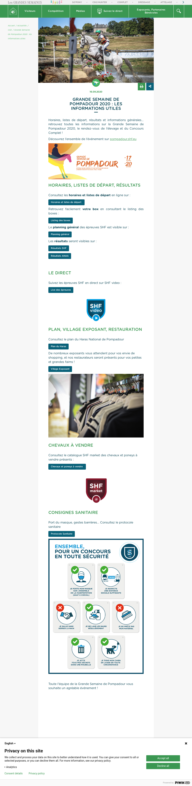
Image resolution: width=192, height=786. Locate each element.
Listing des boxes (60, 220)
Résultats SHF (59, 248)
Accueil (11, 26)
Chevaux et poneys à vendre (67, 466)
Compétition (56, 11)
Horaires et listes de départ (66, 202)
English (10, 743)
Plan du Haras (58, 346)
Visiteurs (30, 11)
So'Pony (77, 2)
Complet (122, 2)
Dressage (144, 2)
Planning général (60, 234)
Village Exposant (60, 369)
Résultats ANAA (60, 256)
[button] (30, 11)
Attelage (166, 2)
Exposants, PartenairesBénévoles (151, 11)
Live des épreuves (61, 290)
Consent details (13, 773)
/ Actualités (21, 26)
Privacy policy (37, 773)
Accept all (163, 758)
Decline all (163, 765)
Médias (80, 11)
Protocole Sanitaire (61, 534)
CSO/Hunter (99, 2)
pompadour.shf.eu (123, 139)
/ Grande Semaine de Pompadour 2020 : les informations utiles (20, 34)
